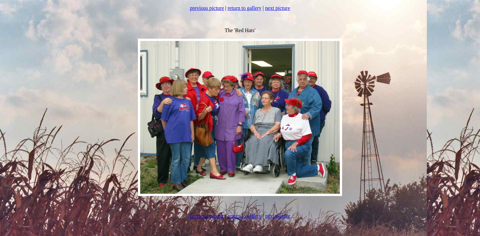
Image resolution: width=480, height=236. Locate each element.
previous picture (207, 8)
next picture (277, 8)
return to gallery (244, 8)
